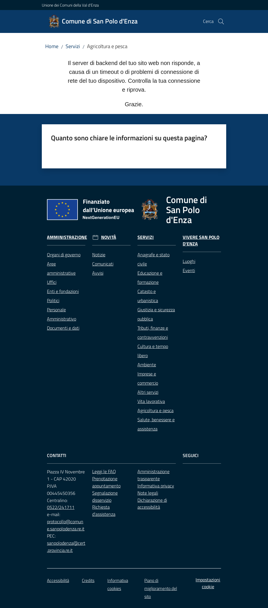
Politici (53, 300)
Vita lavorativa (151, 401)
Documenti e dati (63, 327)
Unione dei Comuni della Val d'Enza (70, 5)
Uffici (51, 282)
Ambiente (146, 364)
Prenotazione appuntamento (106, 482)
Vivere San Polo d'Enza (201, 240)
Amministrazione (67, 237)
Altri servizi (147, 392)
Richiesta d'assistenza (103, 510)
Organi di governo (63, 254)
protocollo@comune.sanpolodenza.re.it (65, 525)
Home (51, 46)
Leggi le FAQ (104, 471)
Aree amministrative (61, 268)
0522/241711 (60, 507)
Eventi (189, 270)
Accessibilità (58, 580)
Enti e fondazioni (63, 291)
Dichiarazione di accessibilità (152, 504)
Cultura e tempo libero (152, 351)
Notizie (98, 254)
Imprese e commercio (147, 378)
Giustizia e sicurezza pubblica (156, 314)
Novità (108, 237)
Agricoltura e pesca (155, 410)
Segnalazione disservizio (105, 496)
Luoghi (189, 261)
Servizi (73, 46)
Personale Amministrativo (61, 314)
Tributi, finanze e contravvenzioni (152, 332)
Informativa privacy (155, 485)
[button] (221, 21)
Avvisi (97, 272)
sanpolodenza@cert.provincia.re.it (66, 547)
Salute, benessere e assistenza (156, 424)
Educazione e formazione (149, 277)
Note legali (147, 492)
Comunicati (102, 263)
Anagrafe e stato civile (153, 259)
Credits (88, 580)
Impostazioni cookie (208, 583)
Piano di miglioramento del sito (160, 588)
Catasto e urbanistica (147, 296)
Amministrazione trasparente (153, 475)
